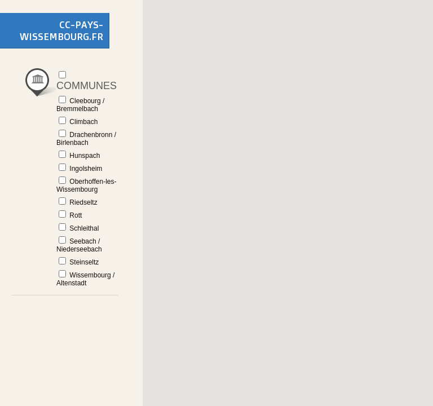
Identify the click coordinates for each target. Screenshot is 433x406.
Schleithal (79, 227)
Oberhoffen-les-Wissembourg (86, 184)
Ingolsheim (80, 168)
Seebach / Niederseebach (79, 244)
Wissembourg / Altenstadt (85, 278)
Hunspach (79, 155)
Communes (86, 80)
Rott (70, 214)
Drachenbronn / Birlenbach (86, 138)
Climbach (78, 121)
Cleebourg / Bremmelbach (80, 104)
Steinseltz (79, 261)
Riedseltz (78, 201)
